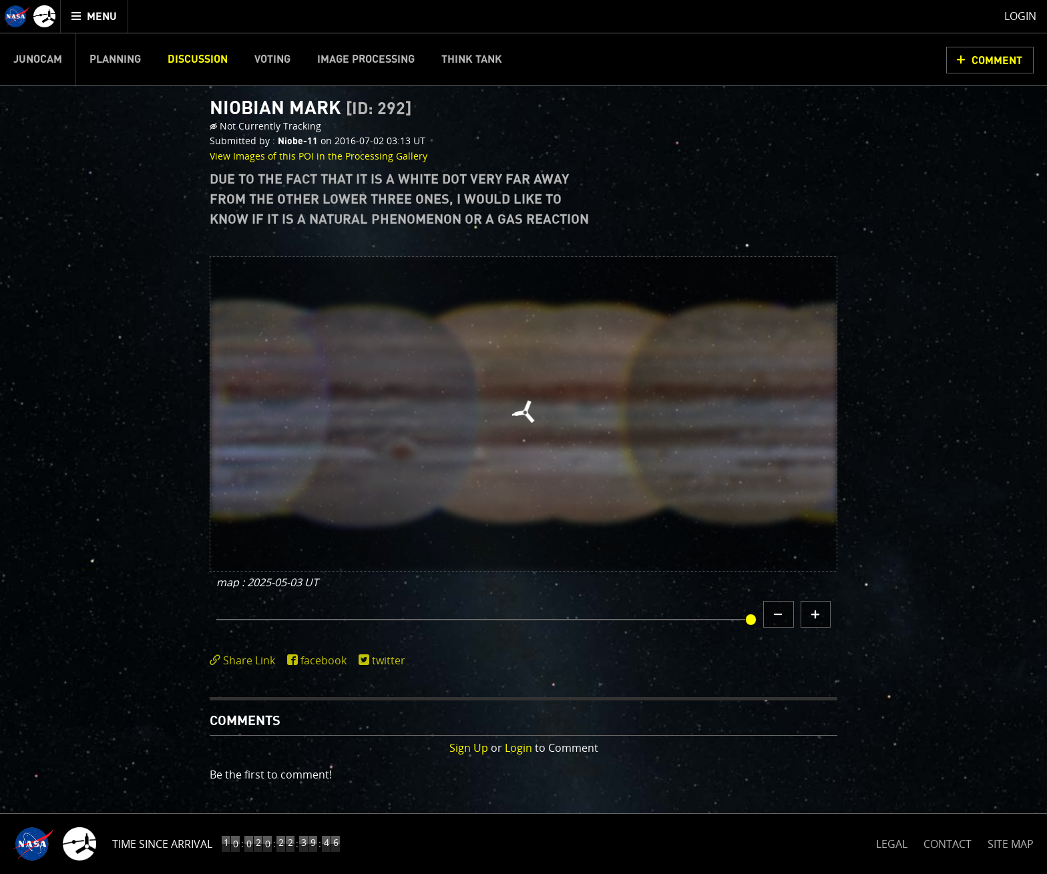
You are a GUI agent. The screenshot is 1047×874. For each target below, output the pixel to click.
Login (518, 747)
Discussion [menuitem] (198, 59)
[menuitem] (94, 16)
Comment (997, 60)
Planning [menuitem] (115, 59)
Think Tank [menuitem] (471, 59)
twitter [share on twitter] (388, 660)
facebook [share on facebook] (323, 660)
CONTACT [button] (947, 844)
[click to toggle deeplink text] (245, 660)
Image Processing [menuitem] (366, 59)
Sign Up (468, 747)
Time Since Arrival (162, 844)
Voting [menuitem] (272, 59)
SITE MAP (1011, 844)
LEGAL (891, 841)
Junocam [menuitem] (37, 59)
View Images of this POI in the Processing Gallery (318, 156)
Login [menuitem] (1020, 16)
